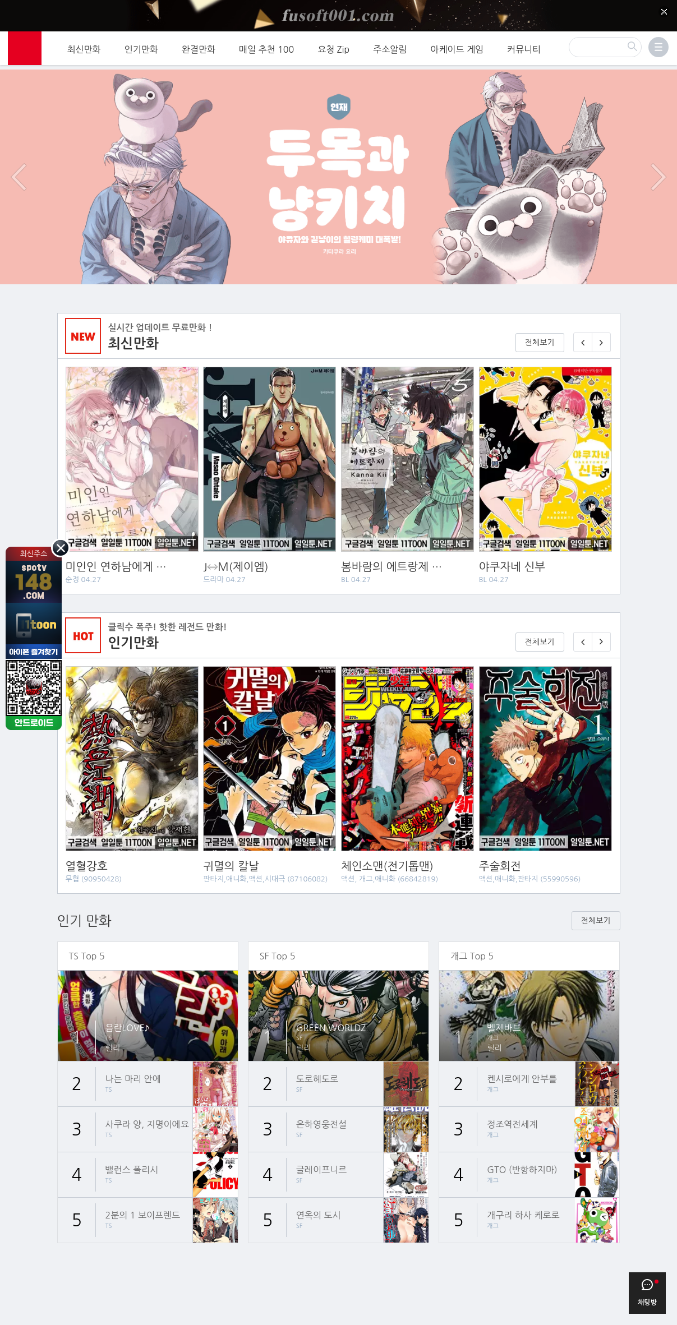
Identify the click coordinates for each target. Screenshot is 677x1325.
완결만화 (198, 47)
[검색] (605, 45)
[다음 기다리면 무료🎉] (601, 630)
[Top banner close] (664, 11)
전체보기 (540, 331)
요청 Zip (333, 47)
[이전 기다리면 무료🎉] (582, 630)
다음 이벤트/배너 (658, 165)
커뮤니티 (524, 47)
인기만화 (141, 47)
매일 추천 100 (266, 47)
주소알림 (390, 47)
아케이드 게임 (456, 47)
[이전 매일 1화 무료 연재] (582, 330)
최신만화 (84, 47)
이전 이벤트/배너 (18, 165)
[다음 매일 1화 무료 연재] (601, 330)
